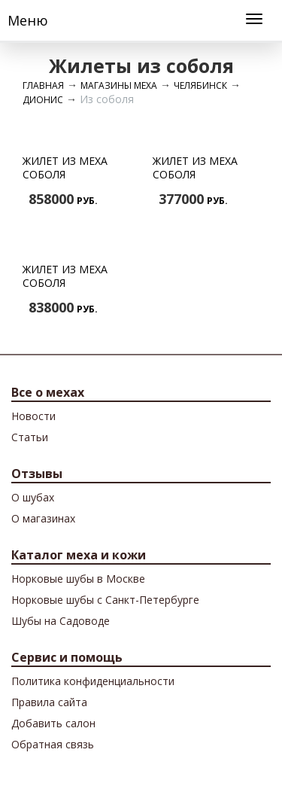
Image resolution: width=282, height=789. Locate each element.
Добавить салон (53, 723)
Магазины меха (118, 85)
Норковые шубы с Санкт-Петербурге (105, 600)
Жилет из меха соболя (65, 167)
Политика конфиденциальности (92, 681)
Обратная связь (52, 744)
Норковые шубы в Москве (78, 578)
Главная (43, 85)
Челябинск (200, 85)
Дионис (43, 99)
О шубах (32, 497)
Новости (33, 416)
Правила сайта (49, 702)
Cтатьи (29, 437)
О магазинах (43, 518)
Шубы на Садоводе (60, 621)
